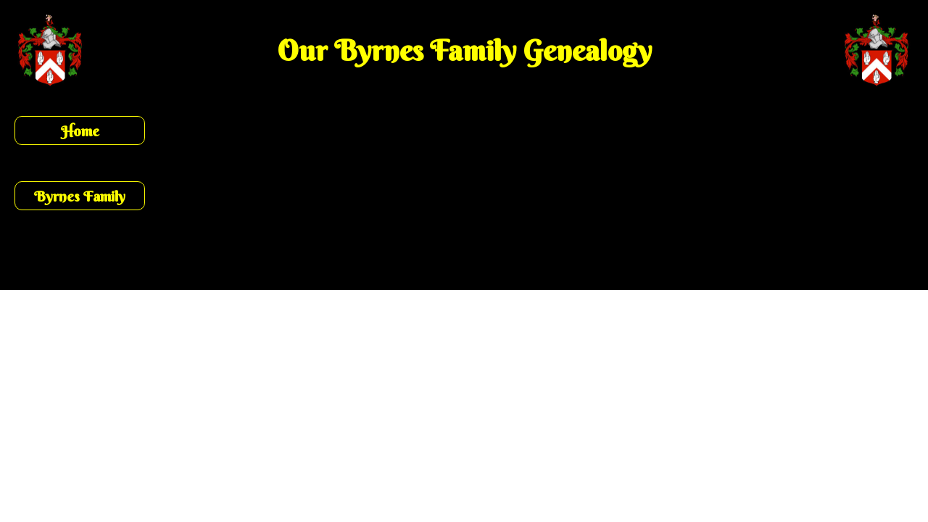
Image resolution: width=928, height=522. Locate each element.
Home (80, 131)
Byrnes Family (79, 196)
